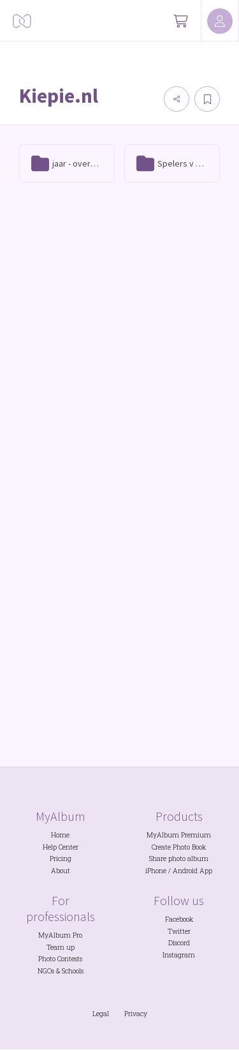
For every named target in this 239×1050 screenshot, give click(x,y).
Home (60, 834)
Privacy (135, 1013)
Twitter (179, 931)
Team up (61, 947)
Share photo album (178, 858)
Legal (100, 1013)
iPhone (155, 870)
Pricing (60, 858)
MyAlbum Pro (60, 935)
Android (185, 870)
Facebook (179, 919)
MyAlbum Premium (179, 834)
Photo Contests (60, 958)
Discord (179, 942)
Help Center (60, 847)
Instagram (179, 954)
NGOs (46, 970)
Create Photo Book (179, 847)
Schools (72, 970)
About (60, 870)
